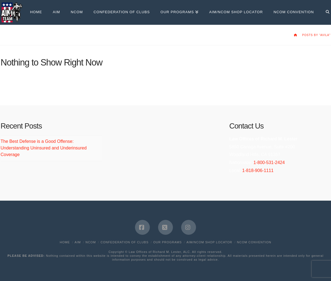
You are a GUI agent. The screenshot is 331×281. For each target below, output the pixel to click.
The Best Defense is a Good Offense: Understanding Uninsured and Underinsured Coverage (44, 148)
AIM (78, 242)
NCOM (90, 242)
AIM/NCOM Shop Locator (209, 242)
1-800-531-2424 (269, 162)
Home (65, 242)
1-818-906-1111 (258, 170)
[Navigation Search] (324, 12)
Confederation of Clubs (125, 242)
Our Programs (167, 242)
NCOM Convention (254, 242)
